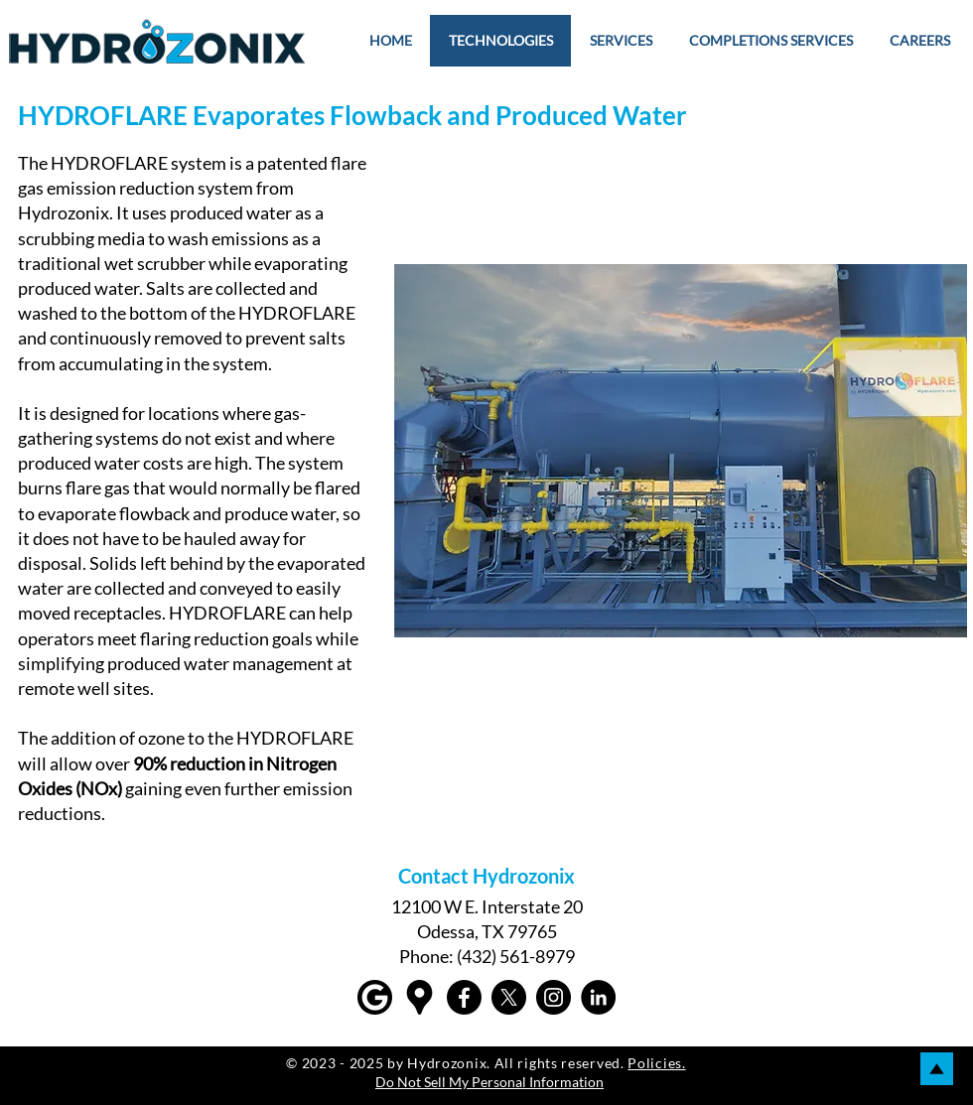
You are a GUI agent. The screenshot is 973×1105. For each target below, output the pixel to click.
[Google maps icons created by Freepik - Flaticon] (419, 997)
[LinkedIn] (598, 997)
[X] (508, 997)
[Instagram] (553, 997)
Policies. (656, 1062)
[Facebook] (464, 997)
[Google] (374, 997)
